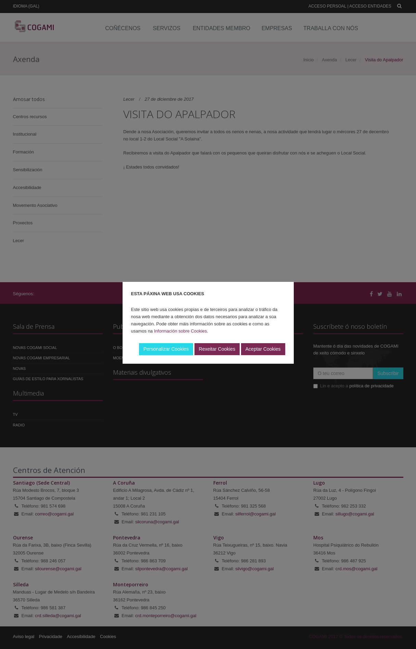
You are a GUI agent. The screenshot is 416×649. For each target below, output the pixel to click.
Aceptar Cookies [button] (263, 349)
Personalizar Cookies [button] (166, 349)
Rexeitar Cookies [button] (217, 349)
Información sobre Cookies (180, 331)
